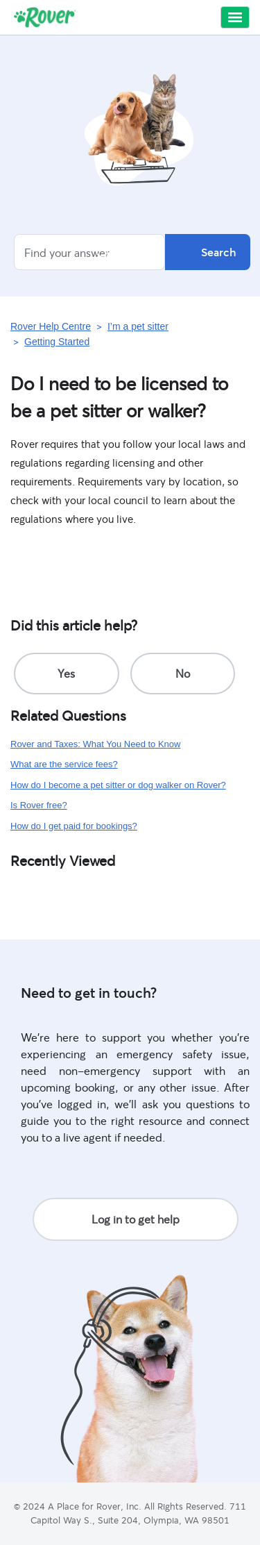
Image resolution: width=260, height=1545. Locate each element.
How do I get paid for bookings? (73, 826)
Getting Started (56, 341)
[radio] (66, 673)
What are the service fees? (64, 764)
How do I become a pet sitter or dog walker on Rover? (118, 785)
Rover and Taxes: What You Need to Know (95, 744)
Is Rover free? (38, 805)
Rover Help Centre (50, 326)
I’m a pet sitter (137, 326)
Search (207, 252)
